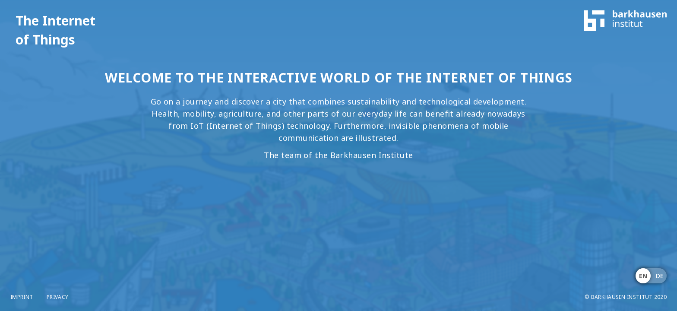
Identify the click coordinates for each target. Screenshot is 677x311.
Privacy (57, 297)
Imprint (21, 297)
